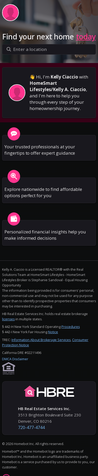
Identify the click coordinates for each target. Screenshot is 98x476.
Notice (53, 332)
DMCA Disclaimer (15, 359)
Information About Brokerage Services (41, 340)
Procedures (70, 327)
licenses (8, 319)
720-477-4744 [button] (31, 427)
